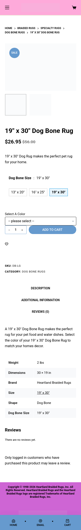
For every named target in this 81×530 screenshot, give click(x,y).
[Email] (40, 522)
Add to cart (52, 230)
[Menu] (7, 7)
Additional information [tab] (40, 300)
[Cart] (67, 522)
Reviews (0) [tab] (40, 311)
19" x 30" (43, 393)
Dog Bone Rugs (33, 271)
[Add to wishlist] (6, 243)
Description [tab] (40, 288)
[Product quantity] (16, 229)
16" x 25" (38, 192)
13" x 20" (18, 192)
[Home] (13, 522)
